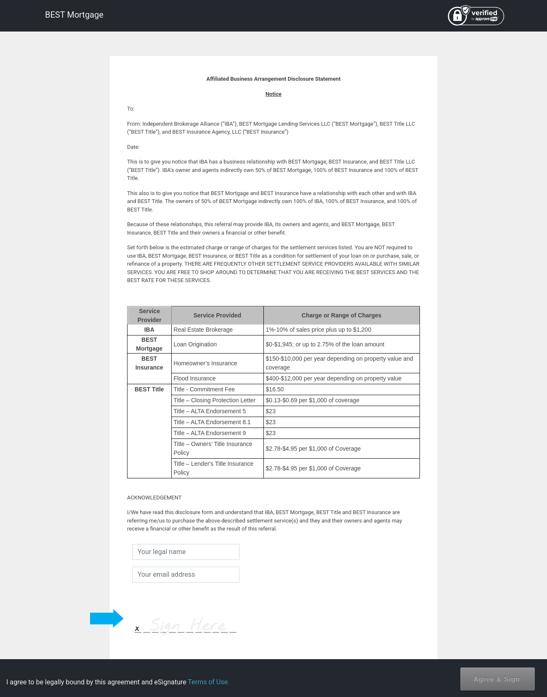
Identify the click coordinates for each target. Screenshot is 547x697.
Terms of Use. (208, 682)
